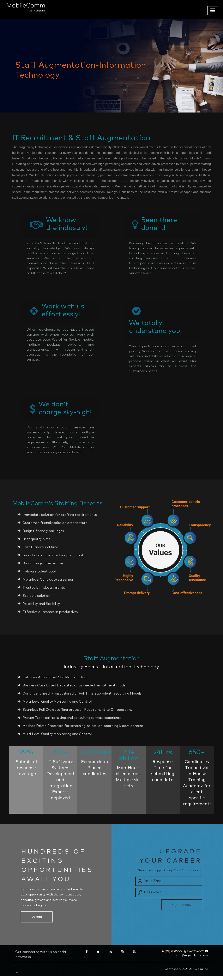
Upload (36, 916)
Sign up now (182, 905)
